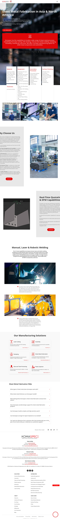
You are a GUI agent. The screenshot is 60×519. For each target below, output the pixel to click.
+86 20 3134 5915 (31, 443)
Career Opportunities (35, 506)
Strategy (16, 506)
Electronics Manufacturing (36, 492)
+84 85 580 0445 (32, 453)
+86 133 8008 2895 (32, 444)
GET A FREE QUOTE (7, 30)
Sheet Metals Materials (35, 500)
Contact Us (8, 178)
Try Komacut (52, 229)
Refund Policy (34, 516)
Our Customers (17, 510)
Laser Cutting (17, 488)
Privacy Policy (28, 516)
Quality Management (35, 476)
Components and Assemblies (37, 486)
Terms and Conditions (20, 516)
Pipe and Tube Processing (19, 480)
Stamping (16, 484)
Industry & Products (18, 500)
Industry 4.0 (33, 478)
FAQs (32, 504)
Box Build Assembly (35, 490)
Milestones (16, 508)
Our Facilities (17, 504)
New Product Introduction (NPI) (37, 482)
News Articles (33, 498)
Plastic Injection (17, 482)
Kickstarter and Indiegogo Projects (38, 484)
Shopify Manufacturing (35, 488)
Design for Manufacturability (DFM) (38, 480)
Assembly (16, 478)
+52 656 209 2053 (31, 462)
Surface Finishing (34, 502)
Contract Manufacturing (19, 476)
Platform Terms (41, 516)
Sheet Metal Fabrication (19, 486)
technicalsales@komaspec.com (31, 445)
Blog (15, 512)
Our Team (16, 502)
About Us (16, 498)
